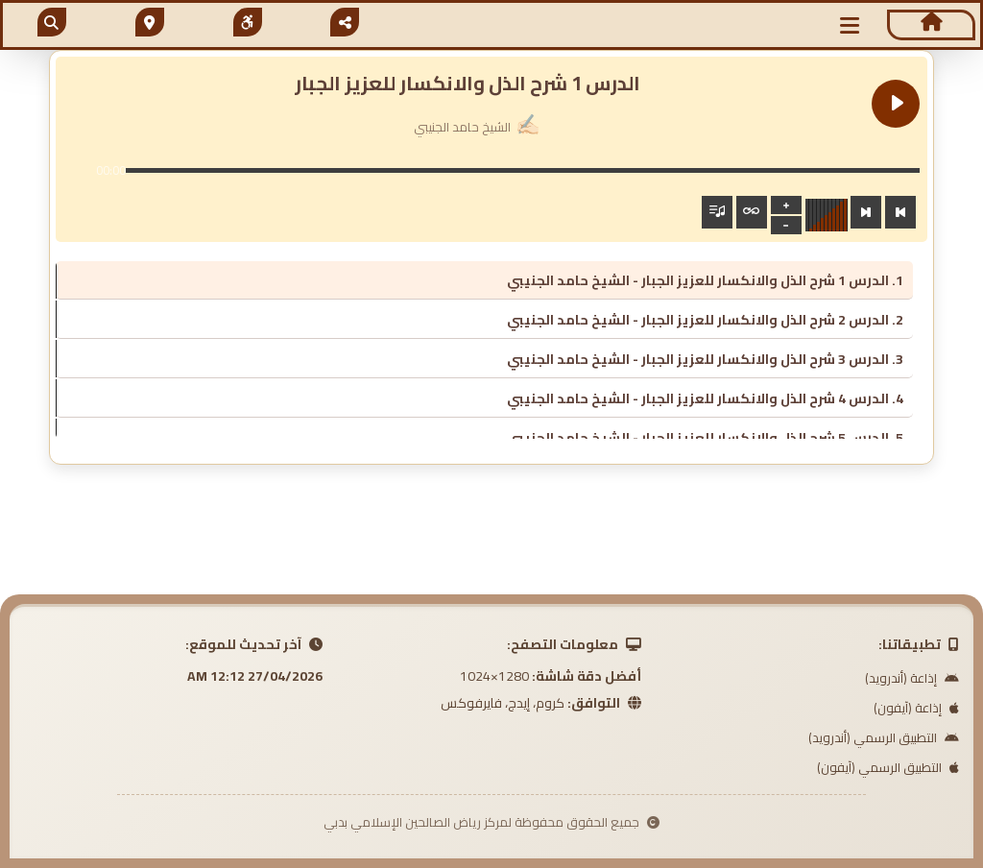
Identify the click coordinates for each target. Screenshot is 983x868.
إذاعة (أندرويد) (912, 677)
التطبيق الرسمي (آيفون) (888, 767)
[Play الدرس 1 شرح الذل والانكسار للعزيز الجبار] (896, 104)
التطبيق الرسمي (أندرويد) (883, 737)
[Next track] (866, 212)
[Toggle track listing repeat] (751, 212)
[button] (850, 25)
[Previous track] (900, 212)
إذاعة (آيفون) (916, 707)
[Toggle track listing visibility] (717, 212)
